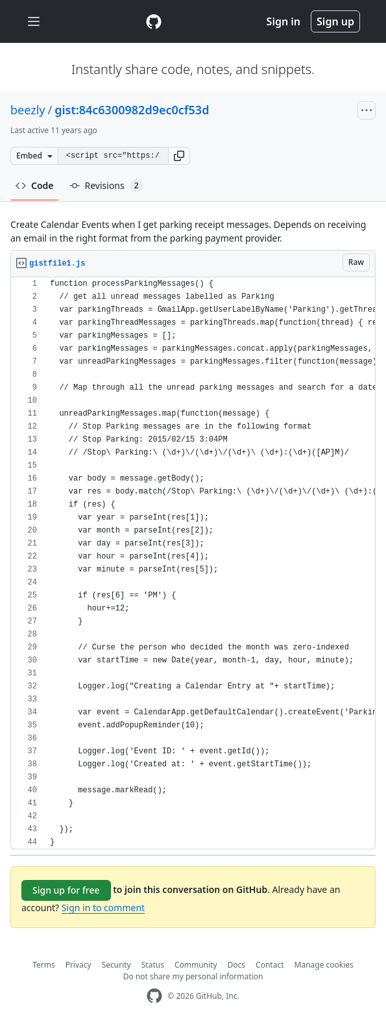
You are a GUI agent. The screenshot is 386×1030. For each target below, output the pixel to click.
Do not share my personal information (193, 976)
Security (116, 964)
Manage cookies (324, 964)
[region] (193, 563)
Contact (269, 964)
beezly (27, 110)
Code (35, 185)
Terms (43, 964)
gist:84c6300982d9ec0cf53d (131, 110)
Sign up (335, 21)
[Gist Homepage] (154, 21)
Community (196, 964)
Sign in (283, 21)
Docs (237, 964)
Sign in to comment (103, 907)
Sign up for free (66, 890)
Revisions (106, 185)
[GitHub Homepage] (154, 996)
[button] (179, 156)
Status (152, 964)
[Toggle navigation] (34, 22)
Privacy (78, 964)
